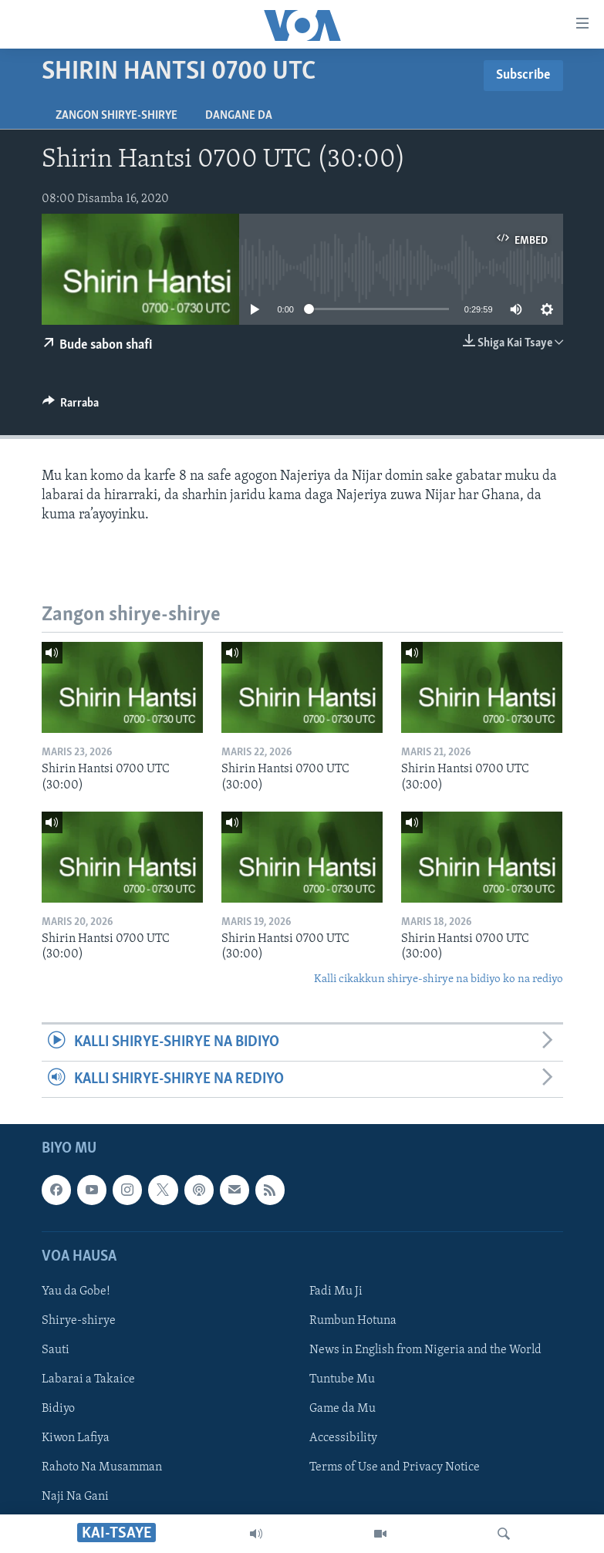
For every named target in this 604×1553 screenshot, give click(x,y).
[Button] (71, 406)
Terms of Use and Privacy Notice (394, 1467)
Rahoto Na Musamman (102, 1467)
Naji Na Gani (75, 1497)
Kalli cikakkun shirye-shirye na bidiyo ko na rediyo (438, 979)
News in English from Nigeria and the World (425, 1350)
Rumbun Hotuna (352, 1321)
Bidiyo (58, 1409)
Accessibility (343, 1438)
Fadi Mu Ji (336, 1291)
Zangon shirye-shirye (116, 116)
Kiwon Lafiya (76, 1438)
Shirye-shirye (79, 1321)
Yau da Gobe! (76, 1291)
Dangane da (238, 116)
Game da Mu (342, 1409)
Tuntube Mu (342, 1379)
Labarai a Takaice (88, 1379)
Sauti (55, 1350)
